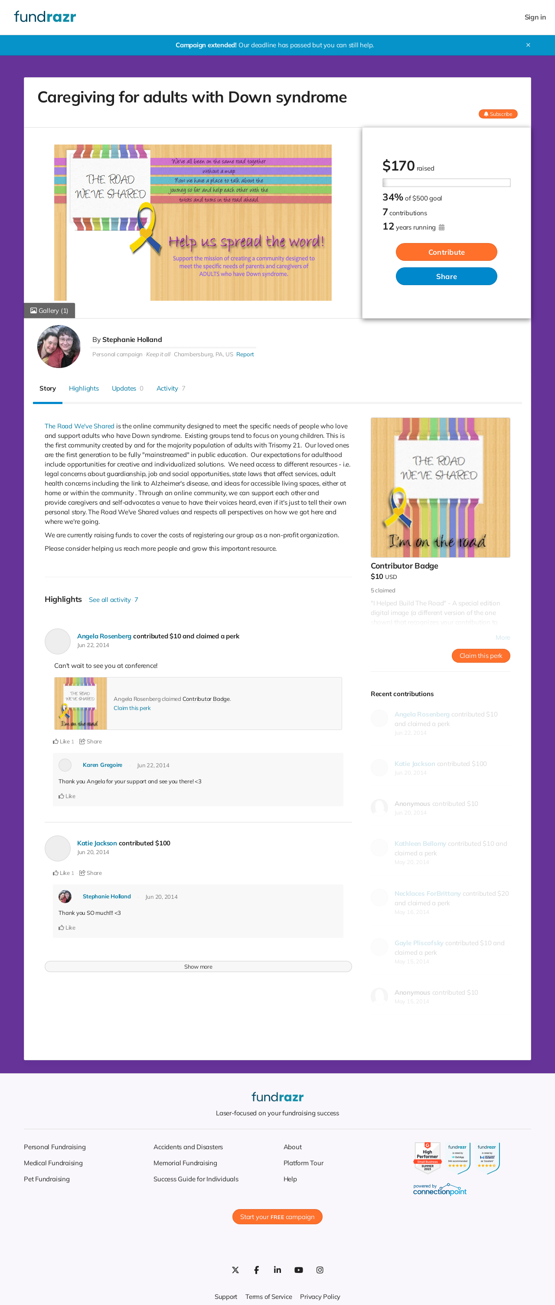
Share (446, 276)
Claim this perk (132, 707)
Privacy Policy (320, 1296)
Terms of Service (268, 1296)
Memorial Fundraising (185, 1163)
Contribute (446, 252)
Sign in (535, 17)
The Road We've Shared (80, 426)
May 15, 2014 (412, 961)
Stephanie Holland (132, 339)
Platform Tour (303, 1163)
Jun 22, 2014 (93, 644)
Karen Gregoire (102, 764)
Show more (198, 965)
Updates (128, 388)
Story (47, 388)
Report (245, 354)
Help (290, 1179)
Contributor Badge (206, 698)
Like (61, 741)
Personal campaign (117, 354)
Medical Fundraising (53, 1163)
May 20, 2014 (412, 861)
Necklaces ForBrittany (428, 893)
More (503, 637)
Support (225, 1296)
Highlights (84, 388)
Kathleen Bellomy (420, 843)
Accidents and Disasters (188, 1147)
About (293, 1147)
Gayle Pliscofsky (419, 943)
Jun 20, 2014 (93, 851)
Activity (171, 388)
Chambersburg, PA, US (203, 354)
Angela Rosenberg (104, 636)
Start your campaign (277, 1217)
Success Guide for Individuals (195, 1179)
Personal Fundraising (55, 1147)
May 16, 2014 (412, 911)
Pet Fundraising (47, 1179)
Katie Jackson (97, 842)
